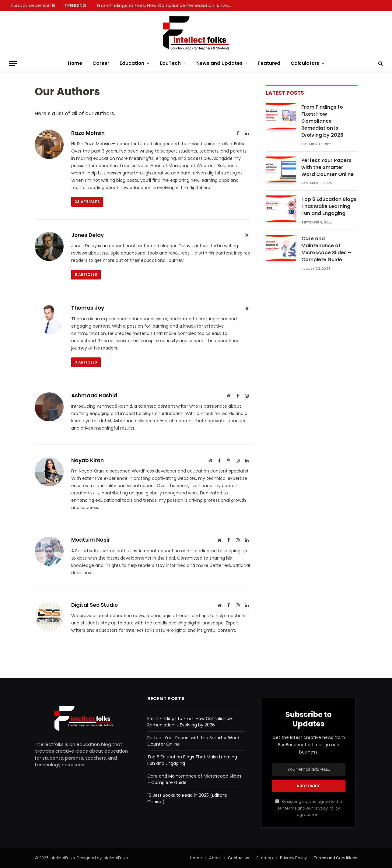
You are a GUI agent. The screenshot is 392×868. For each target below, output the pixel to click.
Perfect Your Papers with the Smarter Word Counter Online (327, 167)
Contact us (238, 858)
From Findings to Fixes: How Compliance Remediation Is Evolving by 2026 (165, 5)
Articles (87, 201)
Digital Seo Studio (94, 605)
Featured (269, 63)
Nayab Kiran (87, 460)
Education (132, 63)
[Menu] (13, 63)
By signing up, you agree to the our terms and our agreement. (308, 808)
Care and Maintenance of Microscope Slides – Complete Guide (326, 249)
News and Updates (219, 63)
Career (101, 63)
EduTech (170, 63)
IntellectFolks (115, 858)
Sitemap (264, 858)
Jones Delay (87, 235)
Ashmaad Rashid (94, 395)
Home (75, 63)
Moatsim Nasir (90, 540)
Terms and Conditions (335, 858)
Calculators (305, 63)
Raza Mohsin (88, 133)
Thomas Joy (87, 308)
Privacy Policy (327, 808)
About (215, 858)
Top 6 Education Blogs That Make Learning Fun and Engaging (328, 206)
